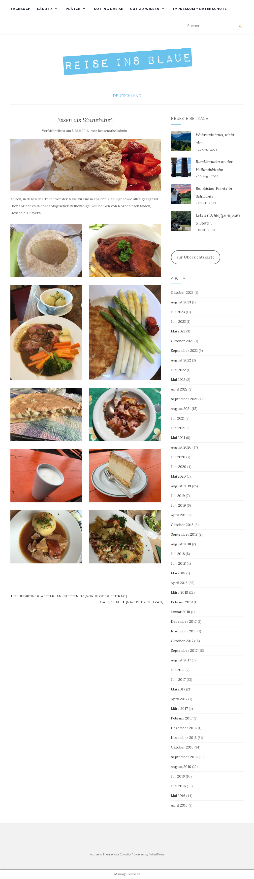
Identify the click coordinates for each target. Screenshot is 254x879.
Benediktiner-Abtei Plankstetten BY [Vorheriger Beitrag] (68, 596)
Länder (44, 9)
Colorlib (125, 854)
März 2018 (179, 592)
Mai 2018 (178, 573)
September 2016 (184, 757)
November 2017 (183, 631)
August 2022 (181, 360)
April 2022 (179, 389)
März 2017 (179, 708)
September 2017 (184, 650)
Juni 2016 (178, 786)
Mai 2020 (178, 476)
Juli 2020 (178, 457)
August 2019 (181, 486)
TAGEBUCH (20, 9)
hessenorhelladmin (112, 131)
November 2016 (184, 737)
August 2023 (181, 302)
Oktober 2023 (182, 292)
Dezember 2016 (184, 728)
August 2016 (181, 766)
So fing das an (109, 9)
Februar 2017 (181, 718)
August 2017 (181, 660)
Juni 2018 (178, 563)
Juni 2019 (178, 505)
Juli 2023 (178, 312)
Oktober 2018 (182, 524)
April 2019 (179, 515)
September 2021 (184, 399)
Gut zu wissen (144, 9)
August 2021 (181, 408)
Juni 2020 (178, 466)
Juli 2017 (178, 670)
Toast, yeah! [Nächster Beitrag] (130, 602)
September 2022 (184, 350)
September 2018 (184, 534)
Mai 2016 (178, 795)
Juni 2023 (178, 321)
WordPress (156, 854)
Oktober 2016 (182, 747)
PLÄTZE (73, 9)
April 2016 (179, 805)
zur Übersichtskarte (196, 257)
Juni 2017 (178, 679)
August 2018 (181, 544)
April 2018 (179, 583)
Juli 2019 (178, 495)
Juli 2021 (178, 418)
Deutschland (127, 96)
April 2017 (179, 699)
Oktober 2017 (182, 641)
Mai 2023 (178, 331)
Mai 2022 (178, 379)
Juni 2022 (178, 370)
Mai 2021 (178, 437)
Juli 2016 (178, 776)
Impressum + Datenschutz (200, 9)
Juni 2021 (178, 428)
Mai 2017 (178, 689)
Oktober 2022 (182, 341)
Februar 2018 (182, 602)
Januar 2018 (180, 612)
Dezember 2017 (183, 621)
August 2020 (181, 447)
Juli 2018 (178, 554)
